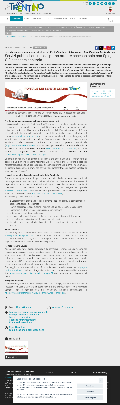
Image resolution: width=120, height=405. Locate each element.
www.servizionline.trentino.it (25, 136)
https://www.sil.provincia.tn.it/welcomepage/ (25, 154)
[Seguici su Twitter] (94, 3)
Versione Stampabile (62, 307)
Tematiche (37, 19)
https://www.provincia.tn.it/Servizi (21, 145)
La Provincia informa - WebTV (64, 19)
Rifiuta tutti (90, 392)
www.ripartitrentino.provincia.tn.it (61, 148)
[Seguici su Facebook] (90, 3)
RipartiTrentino (16, 327)
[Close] (101, 380)
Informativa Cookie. (48, 397)
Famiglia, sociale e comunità (17, 30)
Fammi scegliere (90, 398)
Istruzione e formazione (43, 27)
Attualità (9, 27)
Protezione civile (36, 30)
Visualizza (11, 357)
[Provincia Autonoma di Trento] (110, 10)
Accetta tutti (90, 386)
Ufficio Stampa (10, 37)
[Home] (7, 18)
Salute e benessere (53, 30)
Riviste (27, 19)
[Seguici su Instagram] (101, 3)
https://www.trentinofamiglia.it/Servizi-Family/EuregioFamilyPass (35, 293)
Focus (47, 19)
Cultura (28, 27)
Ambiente (19, 27)
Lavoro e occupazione (97, 27)
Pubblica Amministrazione (23, 319)
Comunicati (16, 19)
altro (8, 33)
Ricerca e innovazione (20, 322)
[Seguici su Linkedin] (105, 3)
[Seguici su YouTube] (98, 3)
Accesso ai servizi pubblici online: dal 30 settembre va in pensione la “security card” (102, 93)
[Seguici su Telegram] (109, 3)
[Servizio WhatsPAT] (113, 3)
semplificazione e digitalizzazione (26, 329)
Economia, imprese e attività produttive (70, 27)
